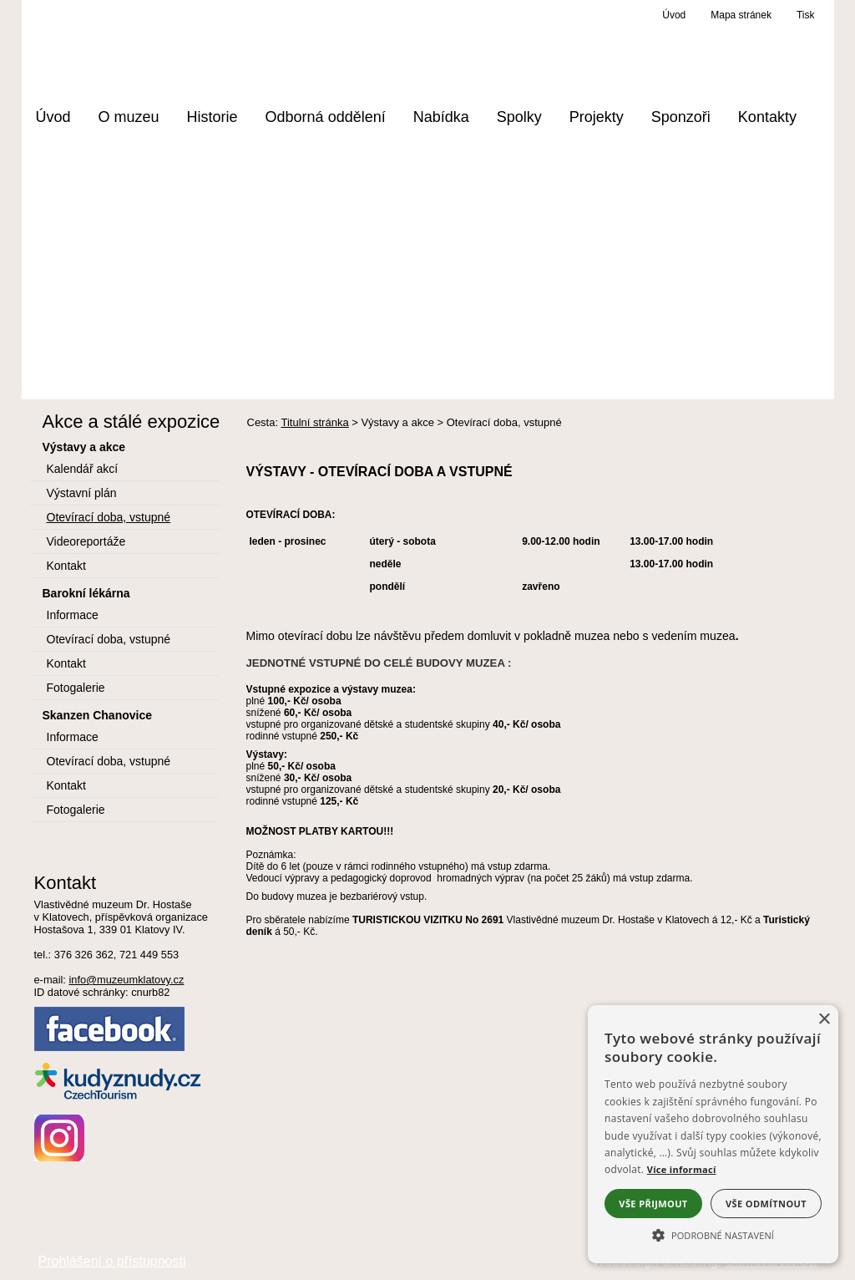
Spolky (519, 116)
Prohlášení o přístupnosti (112, 1261)
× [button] (823, 1019)
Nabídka (441, 116)
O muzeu (129, 116)
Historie (212, 116)
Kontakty (767, 116)
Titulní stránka (314, 422)
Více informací (681, 1169)
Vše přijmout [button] (653, 1203)
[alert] (713, 1134)
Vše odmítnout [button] (766, 1203)
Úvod (53, 116)
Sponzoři (681, 116)
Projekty (596, 116)
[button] (713, 1234)
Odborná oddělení (326, 116)
